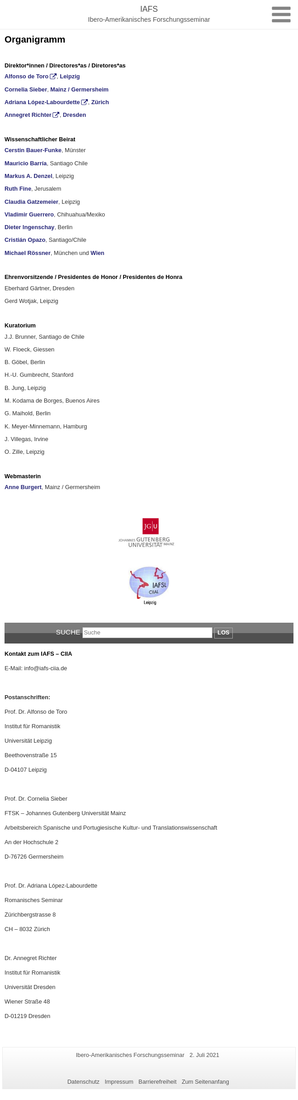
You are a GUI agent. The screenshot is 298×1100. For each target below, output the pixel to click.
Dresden (74, 114)
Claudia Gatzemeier (31, 201)
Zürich (100, 102)
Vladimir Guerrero (29, 214)
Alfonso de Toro (26, 76)
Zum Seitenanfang (205, 1081)
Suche (68, 632)
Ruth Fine (18, 188)
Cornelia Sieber (26, 89)
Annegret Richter (28, 114)
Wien (97, 253)
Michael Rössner (28, 253)
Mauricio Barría (26, 163)
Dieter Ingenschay (29, 227)
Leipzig (70, 76)
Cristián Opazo (25, 239)
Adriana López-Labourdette (42, 102)
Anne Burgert (23, 487)
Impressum (119, 1081)
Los (223, 632)
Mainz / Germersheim (79, 89)
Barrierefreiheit (158, 1081)
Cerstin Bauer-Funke (33, 150)
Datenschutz (83, 1081)
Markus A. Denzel (29, 176)
